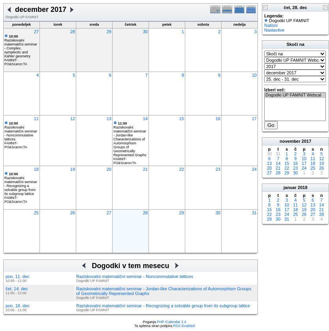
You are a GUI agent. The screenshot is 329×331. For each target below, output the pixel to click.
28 (72, 31)
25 (36, 212)
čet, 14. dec (17, 288)
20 (109, 169)
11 (36, 118)
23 (218, 169)
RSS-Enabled (184, 326)
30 (145, 31)
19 (72, 169)
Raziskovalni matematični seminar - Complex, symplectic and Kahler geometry (20, 46)
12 (72, 118)
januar (290, 187)
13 (109, 118)
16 (218, 118)
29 (109, 31)
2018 (302, 187)
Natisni (271, 25)
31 (254, 212)
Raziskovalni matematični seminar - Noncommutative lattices (20, 131)
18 (36, 169)
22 (181, 169)
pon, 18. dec (18, 305)
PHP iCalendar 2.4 (171, 322)
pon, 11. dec (18, 276)
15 (181, 118)
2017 (306, 141)
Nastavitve (274, 30)
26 (72, 212)
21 (145, 169)
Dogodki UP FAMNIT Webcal (295, 95)
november (290, 141)
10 (254, 75)
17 (254, 118)
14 (145, 118)
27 (36, 31)
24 (254, 169)
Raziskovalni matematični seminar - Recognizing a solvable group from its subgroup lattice (20, 184)
